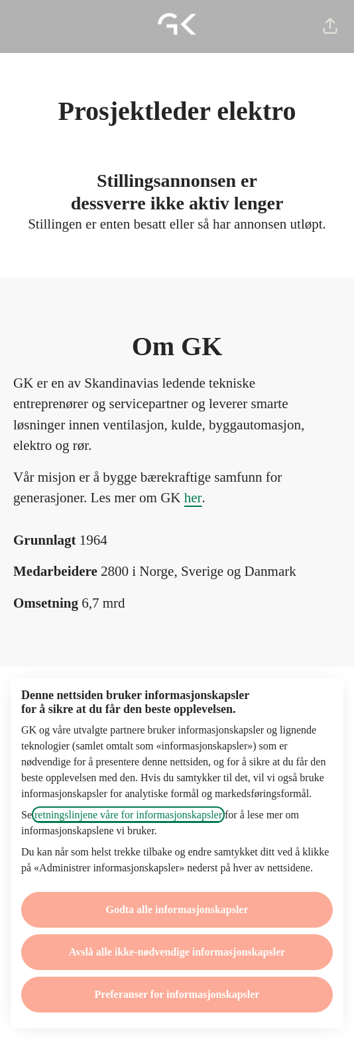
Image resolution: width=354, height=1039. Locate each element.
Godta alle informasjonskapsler (176, 909)
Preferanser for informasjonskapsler (177, 994)
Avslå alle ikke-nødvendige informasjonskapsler (177, 951)
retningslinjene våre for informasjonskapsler (128, 814)
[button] (330, 26)
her (193, 498)
